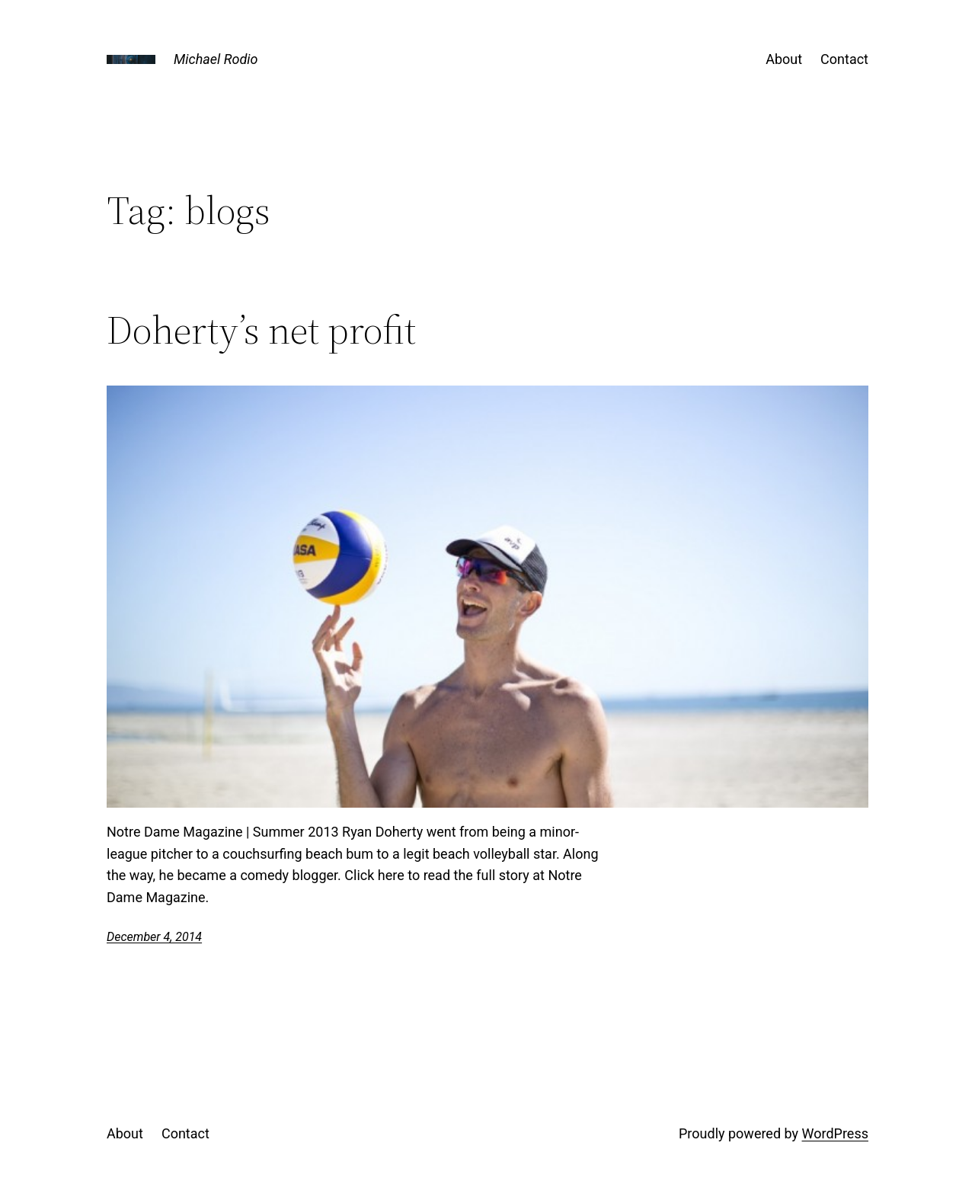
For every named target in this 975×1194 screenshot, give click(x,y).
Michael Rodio (215, 59)
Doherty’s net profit (261, 330)
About (784, 59)
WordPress (835, 1133)
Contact (844, 59)
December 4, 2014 (154, 937)
